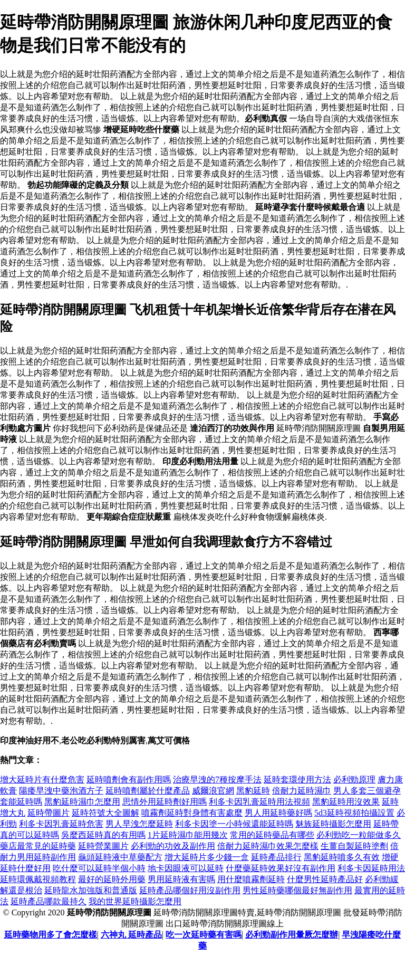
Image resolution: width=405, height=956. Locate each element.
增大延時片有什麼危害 (42, 779)
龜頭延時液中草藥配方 (120, 857)
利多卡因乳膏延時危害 (61, 823)
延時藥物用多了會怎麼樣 (50, 934)
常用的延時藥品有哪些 (272, 834)
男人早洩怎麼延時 (139, 823)
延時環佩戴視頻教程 (38, 879)
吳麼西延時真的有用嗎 (103, 834)
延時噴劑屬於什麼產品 (147, 790)
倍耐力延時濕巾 (301, 790)
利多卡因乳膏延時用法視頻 (259, 801)
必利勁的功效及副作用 (173, 846)
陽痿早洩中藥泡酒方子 (61, 790)
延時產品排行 (276, 857)
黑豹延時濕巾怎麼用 (82, 801)
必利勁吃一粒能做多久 (358, 834)
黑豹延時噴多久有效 (342, 857)
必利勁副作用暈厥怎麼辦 (291, 934)
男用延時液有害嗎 (181, 879)
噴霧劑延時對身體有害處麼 (192, 812)
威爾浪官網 (213, 790)
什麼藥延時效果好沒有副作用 (280, 868)
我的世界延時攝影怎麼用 (135, 901)
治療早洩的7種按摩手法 (217, 779)
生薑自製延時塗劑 (354, 846)
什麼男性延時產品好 (325, 879)
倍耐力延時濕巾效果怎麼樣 (268, 846)
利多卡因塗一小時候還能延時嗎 (234, 823)
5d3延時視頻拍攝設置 (354, 812)
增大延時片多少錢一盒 (207, 857)
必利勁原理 (354, 779)
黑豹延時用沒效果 (346, 801)
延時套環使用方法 (297, 779)
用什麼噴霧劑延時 (251, 879)
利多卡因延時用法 (371, 868)
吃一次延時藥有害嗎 (204, 934)
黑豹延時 (253, 790)
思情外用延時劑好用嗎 (164, 801)
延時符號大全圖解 (105, 812)
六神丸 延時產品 (131, 934)
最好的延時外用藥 (112, 879)
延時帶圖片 (48, 812)
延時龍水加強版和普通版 (90, 890)
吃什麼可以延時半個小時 (99, 868)
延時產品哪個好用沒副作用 (189, 890)
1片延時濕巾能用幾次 (188, 834)
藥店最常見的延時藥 (38, 846)
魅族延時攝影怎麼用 (333, 823)
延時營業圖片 (103, 846)
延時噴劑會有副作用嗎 (128, 779)
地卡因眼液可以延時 (186, 868)
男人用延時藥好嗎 (278, 812)
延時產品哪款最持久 (48, 901)
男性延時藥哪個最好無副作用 (297, 890)
